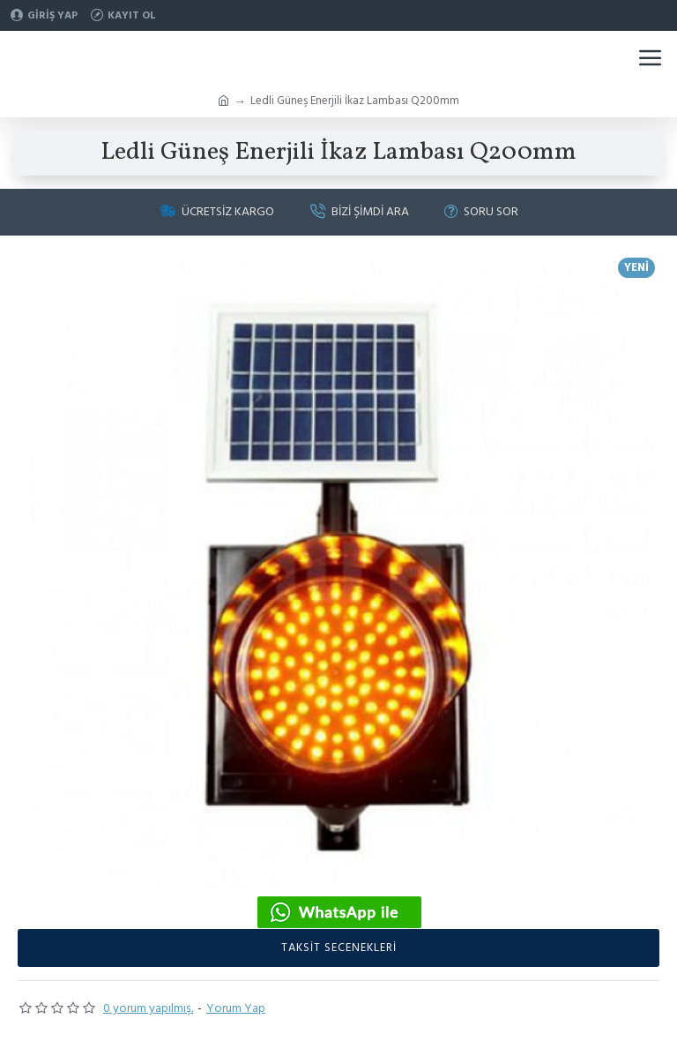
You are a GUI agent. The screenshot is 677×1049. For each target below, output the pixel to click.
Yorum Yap (235, 1008)
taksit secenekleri (339, 947)
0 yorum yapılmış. (148, 1008)
